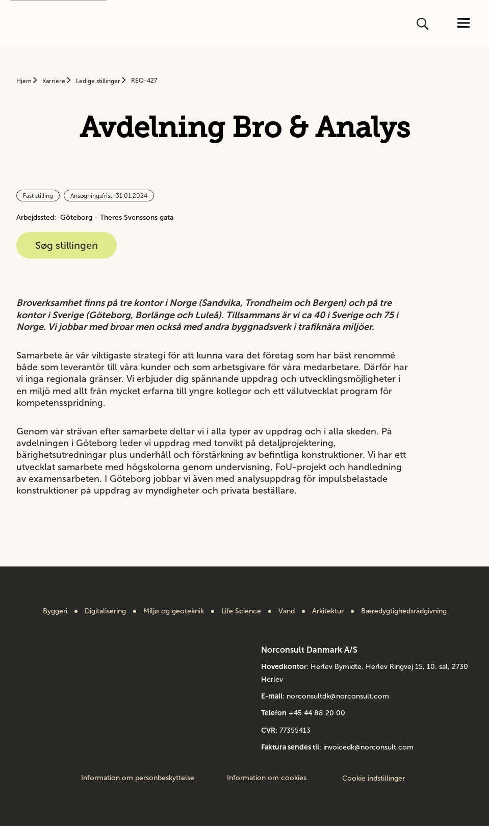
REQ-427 (144, 80)
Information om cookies (266, 778)
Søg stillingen (66, 245)
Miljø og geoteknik (173, 611)
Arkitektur (328, 611)
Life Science (241, 611)
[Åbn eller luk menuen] (463, 23)
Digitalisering (105, 611)
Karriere (54, 81)
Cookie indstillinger (373, 778)
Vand (286, 611)
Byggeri (55, 611)
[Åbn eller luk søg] (424, 24)
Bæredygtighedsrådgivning (404, 611)
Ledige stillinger (99, 81)
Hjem (24, 81)
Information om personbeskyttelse (137, 778)
